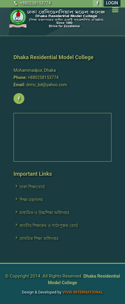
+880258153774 (35, 3)
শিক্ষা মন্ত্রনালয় (31, 200)
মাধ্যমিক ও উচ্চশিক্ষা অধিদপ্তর (44, 213)
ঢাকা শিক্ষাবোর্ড (32, 187)
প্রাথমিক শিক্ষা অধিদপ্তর (39, 238)
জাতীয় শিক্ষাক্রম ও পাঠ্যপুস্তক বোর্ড (49, 225)
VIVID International (82, 292)
